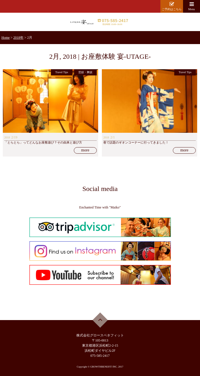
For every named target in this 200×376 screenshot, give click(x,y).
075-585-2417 (100, 356)
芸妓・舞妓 (85, 72)
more (85, 150)
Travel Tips (61, 72)
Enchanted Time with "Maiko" (100, 207)
